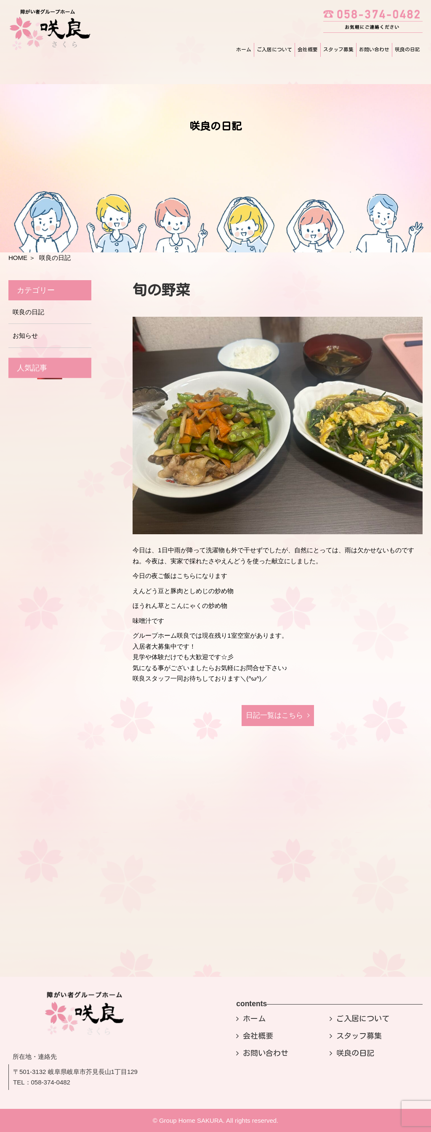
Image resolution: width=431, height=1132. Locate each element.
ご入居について (274, 49)
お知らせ (25, 335)
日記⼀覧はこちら (274, 715)
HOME (17, 257)
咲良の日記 (407, 49)
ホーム (243, 49)
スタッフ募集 (338, 49)
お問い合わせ (374, 49)
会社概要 (308, 49)
